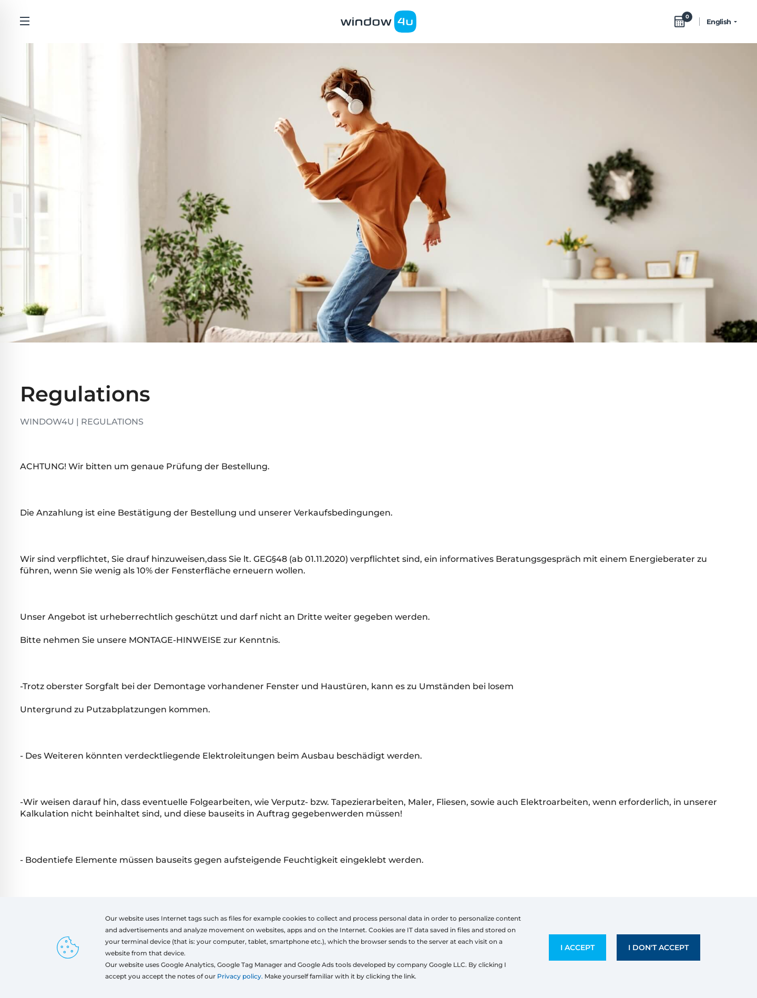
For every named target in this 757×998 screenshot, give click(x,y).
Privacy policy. (240, 976)
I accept (577, 947)
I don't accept (658, 947)
